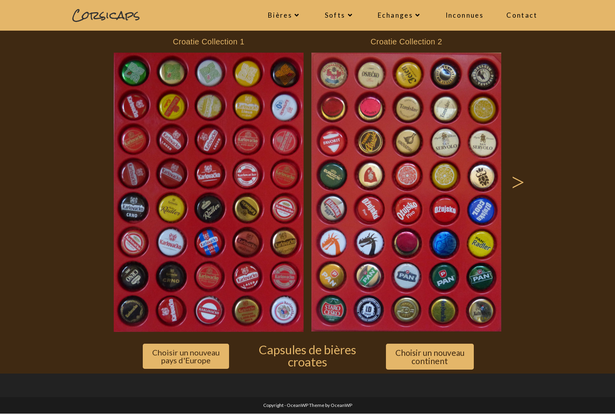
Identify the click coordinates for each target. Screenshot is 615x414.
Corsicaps (106, 15)
